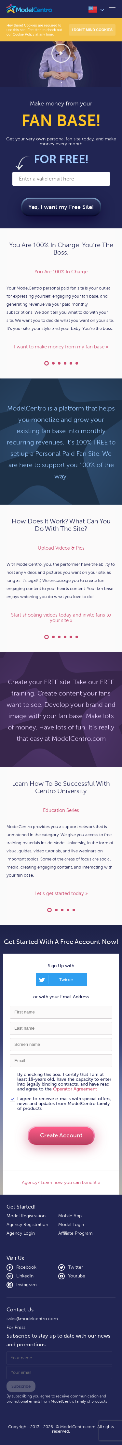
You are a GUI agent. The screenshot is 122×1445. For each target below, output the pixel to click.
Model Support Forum (68, 910)
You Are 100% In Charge (46, 363)
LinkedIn (20, 1276)
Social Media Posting (76, 637)
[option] (61, 309)
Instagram (22, 1285)
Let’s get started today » (61, 893)
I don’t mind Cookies (92, 30)
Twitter (66, 979)
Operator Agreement (75, 1089)
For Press (16, 1327)
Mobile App (70, 1215)
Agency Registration (27, 1224)
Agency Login (21, 1233)
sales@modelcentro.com (32, 1318)
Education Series (49, 910)
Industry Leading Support (62, 910)
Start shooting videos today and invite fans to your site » (61, 617)
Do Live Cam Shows (53, 637)
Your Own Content (65, 363)
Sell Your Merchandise (71, 637)
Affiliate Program (75, 1233)
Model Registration (26, 1215)
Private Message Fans (59, 637)
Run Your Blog (76, 363)
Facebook (21, 1267)
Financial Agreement (53, 363)
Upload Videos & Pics (46, 637)
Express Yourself (71, 363)
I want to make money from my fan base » (61, 347)
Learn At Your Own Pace (56, 910)
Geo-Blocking (65, 637)
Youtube (71, 1276)
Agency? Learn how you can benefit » (61, 1182)
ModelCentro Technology (74, 910)
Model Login (71, 1224)
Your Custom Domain (59, 363)
